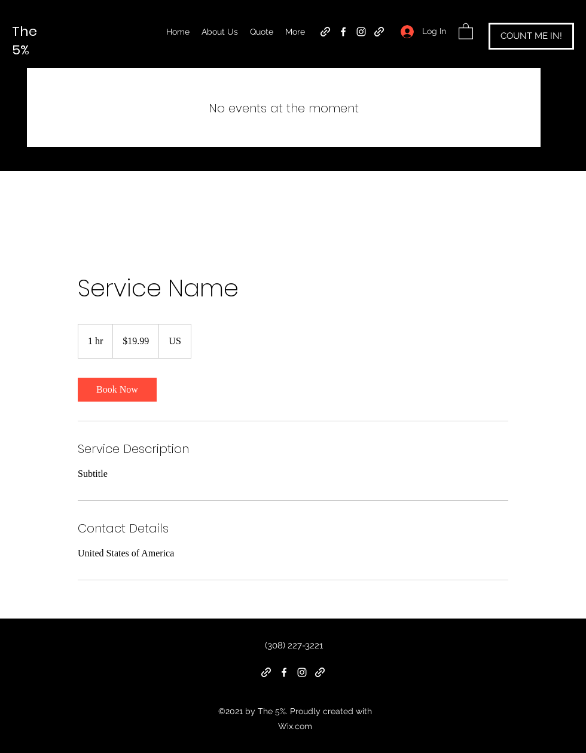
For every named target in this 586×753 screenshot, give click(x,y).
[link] (117, 390)
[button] (466, 30)
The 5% (24, 40)
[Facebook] (343, 32)
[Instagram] (361, 32)
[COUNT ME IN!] (531, 36)
